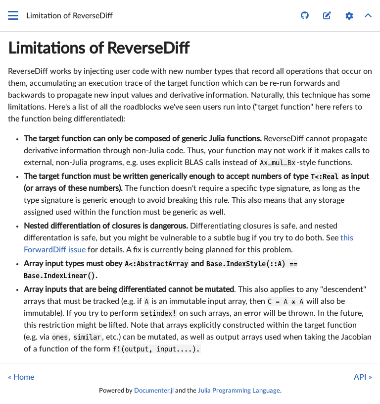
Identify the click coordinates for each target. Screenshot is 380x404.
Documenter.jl (154, 391)
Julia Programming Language (239, 391)
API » (363, 377)
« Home (21, 377)
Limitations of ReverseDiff (98, 49)
